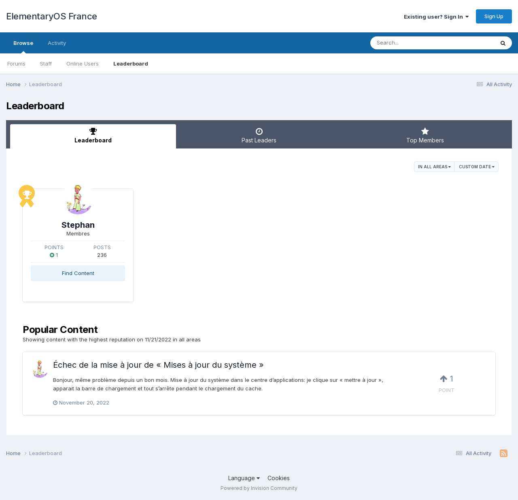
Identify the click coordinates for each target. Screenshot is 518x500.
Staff (46, 63)
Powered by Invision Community (259, 488)
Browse (23, 46)
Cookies (278, 478)
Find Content (78, 273)
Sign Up (493, 16)
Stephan (78, 225)
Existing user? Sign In (436, 16)
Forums (16, 63)
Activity (57, 43)
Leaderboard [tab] (93, 135)
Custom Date (477, 166)
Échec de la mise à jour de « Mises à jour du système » (158, 365)
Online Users (82, 63)
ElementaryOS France (51, 16)
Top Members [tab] (425, 135)
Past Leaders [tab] (259, 135)
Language (244, 478)
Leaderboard (130, 63)
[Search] (410, 42)
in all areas (434, 166)
